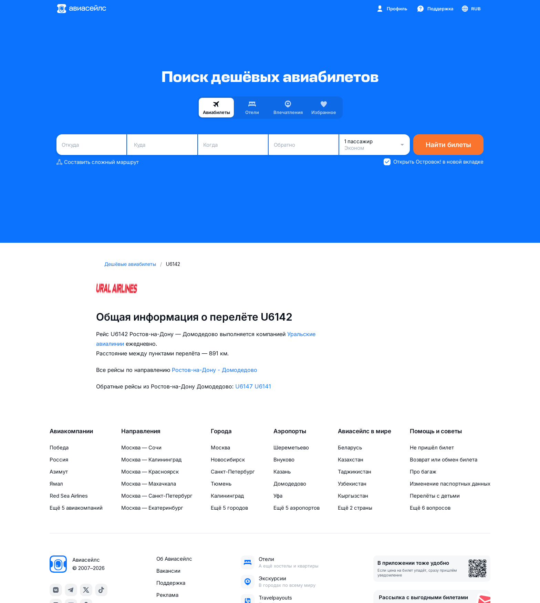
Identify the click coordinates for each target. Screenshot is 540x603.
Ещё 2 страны (355, 508)
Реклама (167, 595)
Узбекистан (352, 483)
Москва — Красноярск (150, 471)
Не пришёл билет (432, 447)
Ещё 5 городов (229, 508)
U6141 (263, 386)
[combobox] (91, 144)
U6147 (244, 386)
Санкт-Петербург (233, 471)
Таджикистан (354, 471)
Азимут (59, 471)
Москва (220, 447)
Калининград (227, 495)
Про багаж (423, 471)
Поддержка (170, 583)
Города (221, 431)
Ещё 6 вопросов (430, 508)
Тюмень (221, 483)
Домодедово (289, 483)
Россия (59, 459)
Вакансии (168, 571)
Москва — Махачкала (148, 483)
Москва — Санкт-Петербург (157, 495)
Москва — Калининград (151, 459)
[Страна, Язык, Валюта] (471, 8)
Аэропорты (289, 431)
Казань (282, 471)
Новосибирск (228, 459)
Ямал (56, 483)
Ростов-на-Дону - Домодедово (214, 369)
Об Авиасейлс (174, 558)
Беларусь (350, 447)
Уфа (277, 495)
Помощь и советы (436, 431)
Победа (59, 447)
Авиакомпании (71, 431)
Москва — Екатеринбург (152, 508)
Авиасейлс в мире (364, 431)
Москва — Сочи (141, 447)
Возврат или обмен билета (443, 459)
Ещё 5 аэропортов (296, 508)
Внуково (283, 459)
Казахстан (350, 459)
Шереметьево (291, 447)
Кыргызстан (353, 495)
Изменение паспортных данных (450, 483)
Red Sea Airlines (69, 495)
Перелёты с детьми (435, 495)
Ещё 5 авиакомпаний (76, 508)
